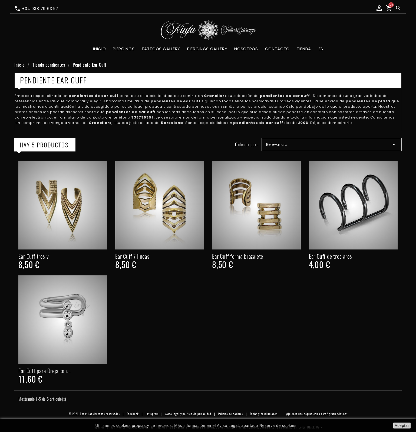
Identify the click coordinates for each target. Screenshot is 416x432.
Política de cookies (230, 414)
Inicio (99, 49)
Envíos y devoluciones (264, 414)
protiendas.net (338, 414)
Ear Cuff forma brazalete (237, 256)
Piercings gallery (207, 49)
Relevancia (331, 144)
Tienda (304, 49)
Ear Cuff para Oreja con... (44, 370)
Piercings (123, 49)
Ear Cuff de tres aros (330, 256)
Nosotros (246, 49)
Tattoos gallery (160, 49)
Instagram (152, 414)
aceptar (402, 425)
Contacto (277, 49)
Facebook (133, 414)
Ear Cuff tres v (33, 256)
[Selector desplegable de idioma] (321, 49)
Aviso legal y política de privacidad (188, 414)
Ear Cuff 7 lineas (132, 256)
